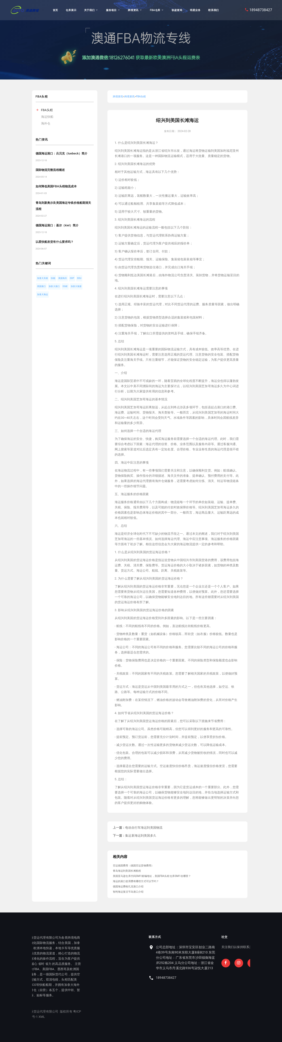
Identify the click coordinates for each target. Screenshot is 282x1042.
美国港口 (41, 286)
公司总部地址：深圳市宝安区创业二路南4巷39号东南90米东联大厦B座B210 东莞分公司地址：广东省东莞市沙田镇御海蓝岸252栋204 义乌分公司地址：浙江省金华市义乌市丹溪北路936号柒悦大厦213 (227, 957)
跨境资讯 (133, 10)
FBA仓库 (155, 10)
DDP (72, 278)
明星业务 (195, 10)
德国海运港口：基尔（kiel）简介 (57, 225)
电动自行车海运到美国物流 (143, 827)
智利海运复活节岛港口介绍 (128, 891)
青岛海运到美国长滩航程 (127, 870)
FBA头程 (47, 110)
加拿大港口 (54, 286)
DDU (79, 278)
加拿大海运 (42, 294)
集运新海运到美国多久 (140, 835)
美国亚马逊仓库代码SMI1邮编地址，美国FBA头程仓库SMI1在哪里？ (152, 876)
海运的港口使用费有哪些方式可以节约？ (136, 881)
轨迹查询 (177, 10)
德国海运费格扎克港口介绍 (128, 886)
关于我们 (89, 10)
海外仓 (45, 123)
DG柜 (65, 286)
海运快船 (47, 117)
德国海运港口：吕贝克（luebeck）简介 (62, 153)
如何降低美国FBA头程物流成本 (56, 186)
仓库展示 (71, 10)
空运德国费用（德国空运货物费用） (133, 865)
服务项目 (111, 10)
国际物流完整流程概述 (50, 169)
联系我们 (213, 10)
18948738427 (260, 10)
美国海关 (62, 278)
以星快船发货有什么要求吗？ (55, 241)
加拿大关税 (42, 278)
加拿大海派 (76, 286)
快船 (53, 278)
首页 (55, 10)
